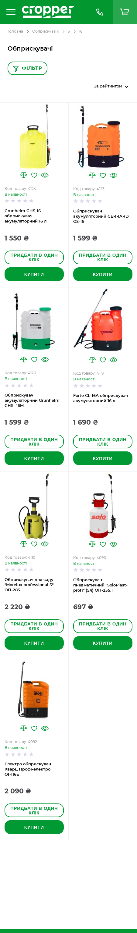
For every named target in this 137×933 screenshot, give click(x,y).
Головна (15, 31)
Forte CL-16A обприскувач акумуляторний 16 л (100, 398)
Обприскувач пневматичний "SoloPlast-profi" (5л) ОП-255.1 (100, 585)
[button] (23, 175)
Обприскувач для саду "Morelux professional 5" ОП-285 (29, 585)
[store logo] (52, 12)
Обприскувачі (45, 31)
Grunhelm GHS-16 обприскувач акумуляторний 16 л (25, 216)
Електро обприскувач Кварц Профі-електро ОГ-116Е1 (28, 769)
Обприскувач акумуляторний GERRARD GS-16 (101, 216)
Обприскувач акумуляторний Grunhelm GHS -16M (32, 400)
